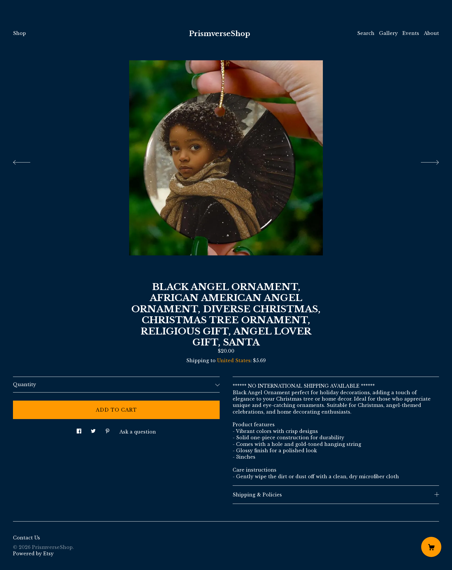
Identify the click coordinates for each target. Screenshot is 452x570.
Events (410, 33)
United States (234, 360)
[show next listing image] (424, 160)
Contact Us (26, 538)
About (431, 33)
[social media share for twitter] (93, 429)
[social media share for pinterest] (107, 429)
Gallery (388, 33)
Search (365, 33)
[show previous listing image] (27, 160)
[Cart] (431, 547)
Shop (19, 33)
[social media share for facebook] (79, 429)
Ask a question (137, 432)
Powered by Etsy (33, 553)
